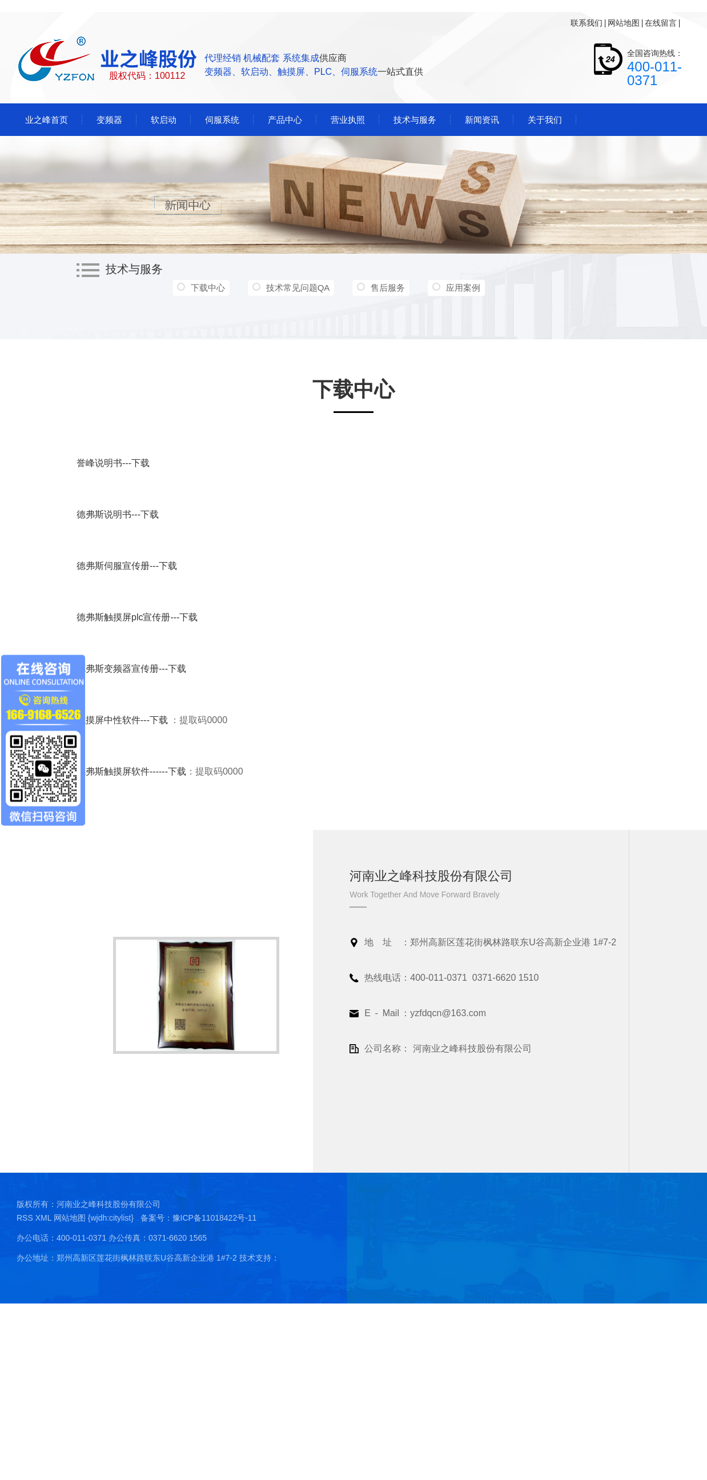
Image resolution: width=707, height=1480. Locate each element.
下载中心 (208, 287)
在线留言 (661, 22)
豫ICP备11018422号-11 (214, 1217)
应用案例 (463, 287)
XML (44, 1217)
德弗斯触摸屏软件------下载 (131, 771)
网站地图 (624, 22)
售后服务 (388, 287)
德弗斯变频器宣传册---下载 (131, 668)
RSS (26, 1217)
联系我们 (586, 22)
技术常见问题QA (298, 287)
